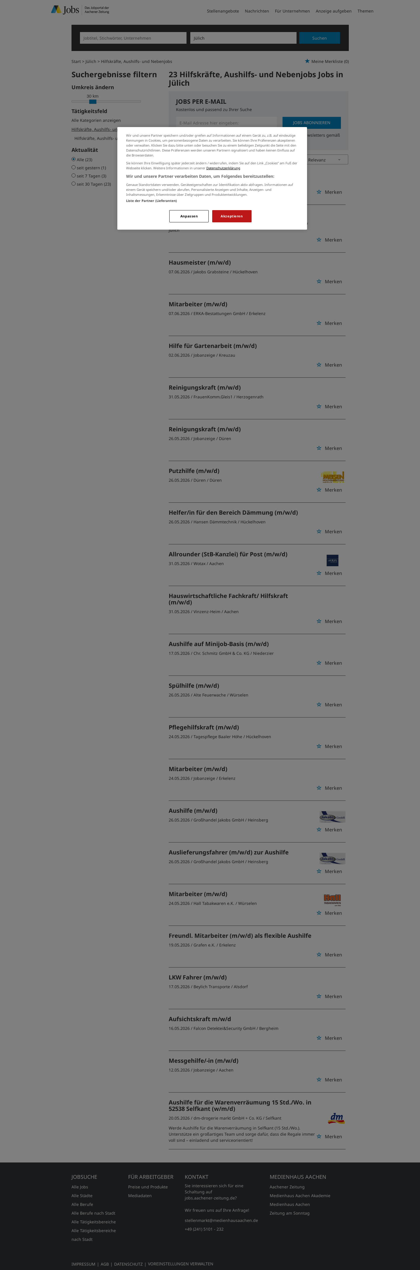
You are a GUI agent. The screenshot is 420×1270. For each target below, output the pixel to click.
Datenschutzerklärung (223, 168)
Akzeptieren (232, 216)
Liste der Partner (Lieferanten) (151, 200)
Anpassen (189, 216)
